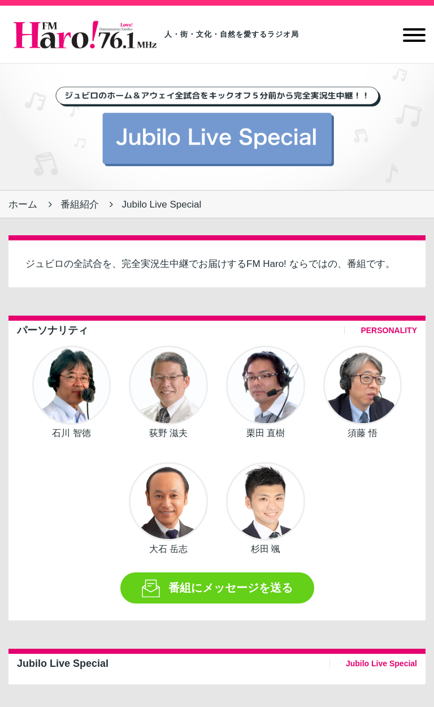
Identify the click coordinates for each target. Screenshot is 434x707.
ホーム (22, 204)
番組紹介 (79, 204)
